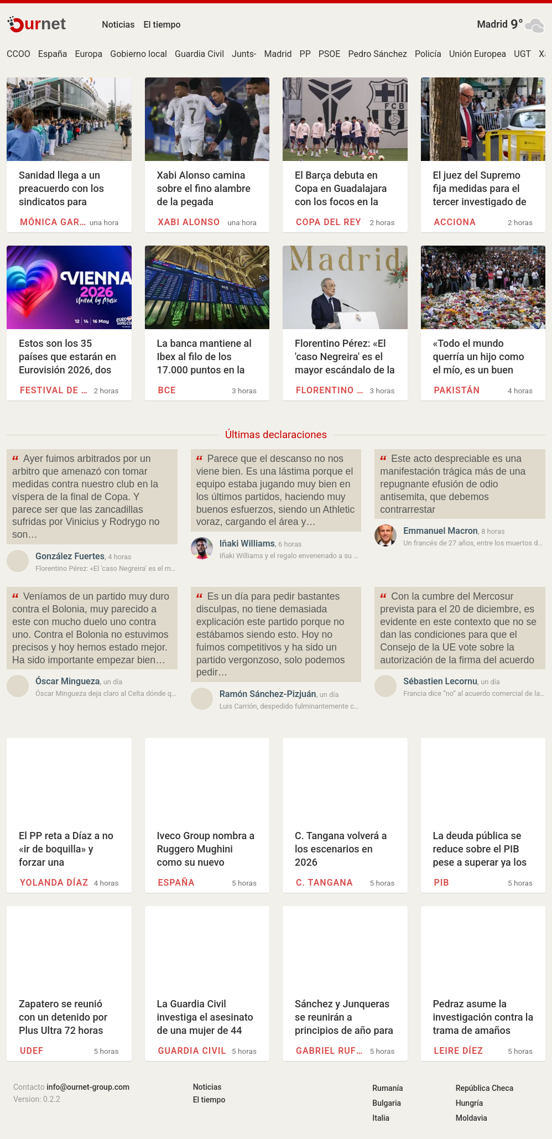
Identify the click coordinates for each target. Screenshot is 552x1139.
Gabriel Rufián (330, 1051)
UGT (522, 54)
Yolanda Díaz (54, 882)
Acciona (455, 222)
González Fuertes (70, 556)
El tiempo (161, 24)
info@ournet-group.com (87, 1087)
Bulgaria (386, 1103)
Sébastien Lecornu (440, 681)
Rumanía (387, 1088)
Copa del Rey (328, 222)
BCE (167, 390)
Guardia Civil (199, 54)
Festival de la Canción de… (54, 390)
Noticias (118, 24)
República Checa (485, 1088)
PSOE (330, 54)
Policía (428, 54)
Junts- (244, 54)
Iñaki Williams (247, 543)
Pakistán (457, 390)
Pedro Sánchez (377, 54)
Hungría (469, 1103)
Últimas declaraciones (276, 435)
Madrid (492, 24)
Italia (380, 1118)
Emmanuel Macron (440, 531)
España (52, 54)
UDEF (32, 1051)
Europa (88, 54)
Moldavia (471, 1118)
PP (305, 54)
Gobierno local (138, 54)
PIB (442, 882)
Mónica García (54, 222)
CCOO (18, 54)
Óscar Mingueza (67, 681)
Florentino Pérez (330, 390)
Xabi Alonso (189, 222)
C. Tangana (324, 882)
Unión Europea (477, 54)
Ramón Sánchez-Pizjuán (268, 694)
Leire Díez (458, 1051)
